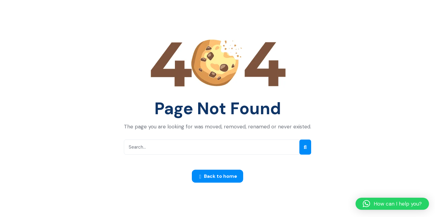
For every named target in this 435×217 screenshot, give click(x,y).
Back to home (218, 177)
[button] (392, 204)
